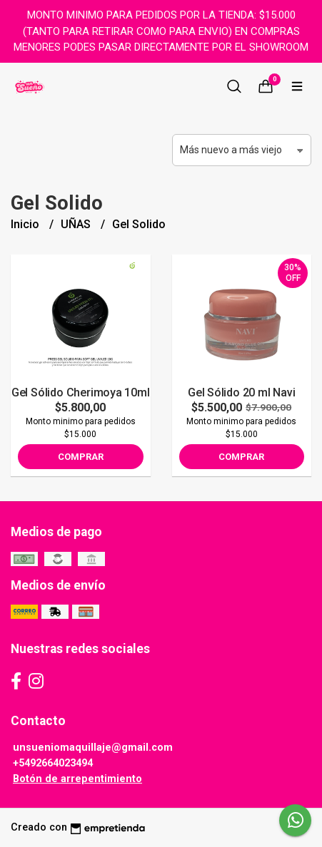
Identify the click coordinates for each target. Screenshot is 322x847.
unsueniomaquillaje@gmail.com (93, 747)
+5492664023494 (53, 763)
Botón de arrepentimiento (77, 779)
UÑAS (77, 224)
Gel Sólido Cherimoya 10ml (80, 392)
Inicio (26, 224)
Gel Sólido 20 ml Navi (242, 392)
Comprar (81, 456)
